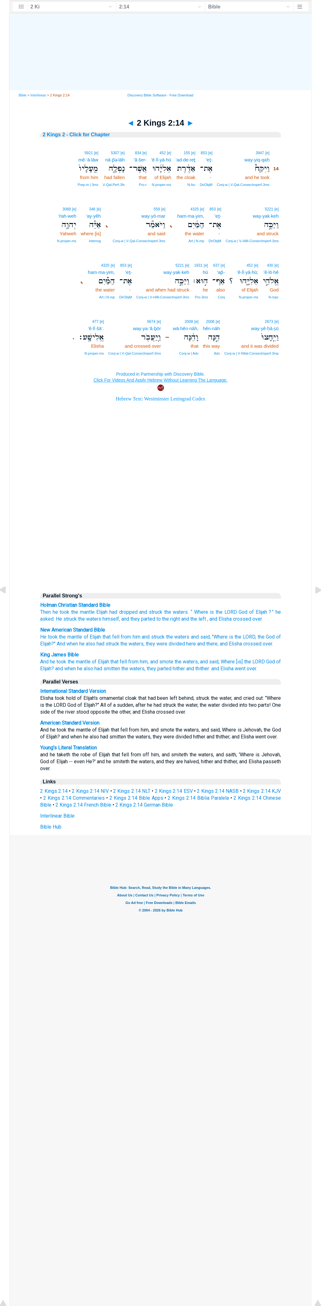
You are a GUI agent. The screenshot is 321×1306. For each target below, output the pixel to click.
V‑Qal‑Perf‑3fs (113, 185)
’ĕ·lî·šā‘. (96, 328)
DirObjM (206, 185)
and (143, 612)
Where (201, 612)
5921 (88, 153)
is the (223, 612)
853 (204, 153)
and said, (201, 637)
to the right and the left (181, 619)
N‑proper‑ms (161, 185)
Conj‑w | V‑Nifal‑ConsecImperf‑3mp (251, 353)
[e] (267, 153)
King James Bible (59, 655)
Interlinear (38, 95)
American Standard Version (69, 723)
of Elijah (258, 612)
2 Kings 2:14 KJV (262, 791)
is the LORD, (242, 637)
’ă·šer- (140, 159)
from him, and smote (150, 662)
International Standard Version (73, 691)
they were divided (165, 644)
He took (49, 637)
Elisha (225, 619)
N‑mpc (273, 297)
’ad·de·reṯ (185, 159)
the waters (178, 637)
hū (205, 272)
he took (61, 612)
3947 (260, 153)
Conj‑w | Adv (189, 353)
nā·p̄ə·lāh (115, 159)
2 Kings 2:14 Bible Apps (136, 798)
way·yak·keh (266, 216)
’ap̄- (221, 272)
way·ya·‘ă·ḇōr (147, 328)
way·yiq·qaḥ (257, 159)
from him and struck (143, 637)
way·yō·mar (153, 216)
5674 (151, 321)
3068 (66, 209)
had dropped (123, 612)
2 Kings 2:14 (54, 791)
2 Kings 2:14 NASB (218, 791)
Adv (217, 353)
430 (270, 265)
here (191, 644)
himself (111, 619)
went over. (246, 669)
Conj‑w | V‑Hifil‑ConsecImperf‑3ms (252, 241)
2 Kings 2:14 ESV (174, 791)
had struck (108, 644)
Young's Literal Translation (68, 748)
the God (266, 637)
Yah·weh (67, 216)
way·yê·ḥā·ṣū (265, 328)
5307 (115, 153)
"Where (220, 637)
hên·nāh (211, 328)
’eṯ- (209, 159)
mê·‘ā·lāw (88, 159)
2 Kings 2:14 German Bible (144, 805)
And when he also (76, 644)
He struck (66, 619)
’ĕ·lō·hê (270, 272)
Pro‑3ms (201, 297)
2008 (210, 321)
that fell (111, 637)
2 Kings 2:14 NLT (131, 791)
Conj (221, 297)
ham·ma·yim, (190, 216)
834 (138, 153)
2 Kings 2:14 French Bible (83, 805)
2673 (269, 321)
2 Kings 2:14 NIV (90, 791)
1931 (198, 265)
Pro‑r (142, 185)
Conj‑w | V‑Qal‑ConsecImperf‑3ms (243, 185)
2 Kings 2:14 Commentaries (74, 798)
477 (95, 321)
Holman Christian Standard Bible (75, 605)
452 (163, 153)
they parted (142, 619)
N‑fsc (191, 185)
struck (155, 612)
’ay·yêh (93, 216)
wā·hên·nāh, (185, 328)
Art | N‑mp (196, 241)
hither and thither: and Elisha (203, 669)
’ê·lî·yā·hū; (247, 272)
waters (180, 612)
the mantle (83, 612)
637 (216, 265)
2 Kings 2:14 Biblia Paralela (198, 798)
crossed (252, 644)
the (167, 612)
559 (157, 209)
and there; (207, 644)
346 (92, 209)
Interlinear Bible (57, 816)
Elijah (102, 612)
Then (45, 612)
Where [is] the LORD (243, 662)
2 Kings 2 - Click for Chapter (76, 134)
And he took (53, 662)
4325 (194, 209)
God (243, 612)
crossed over (247, 619)
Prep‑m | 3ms (88, 185)
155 (187, 153)
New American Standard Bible (72, 630)
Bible (23, 95)
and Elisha (231, 644)
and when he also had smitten (87, 669)
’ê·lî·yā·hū (161, 159)
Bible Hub (50, 827)
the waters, (132, 644)
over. (268, 644)
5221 (269, 209)
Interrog (95, 241)
